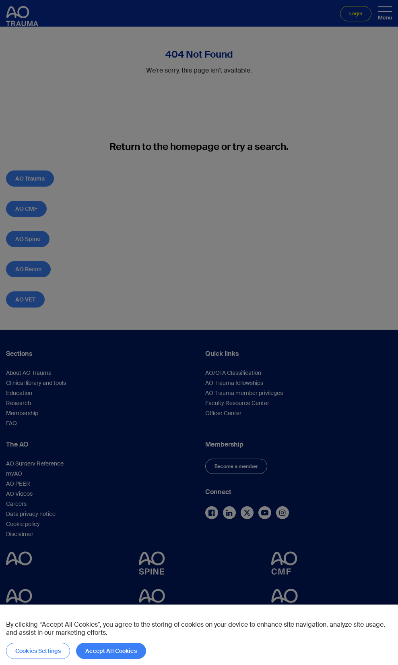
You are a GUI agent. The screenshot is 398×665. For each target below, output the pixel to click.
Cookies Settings (38, 651)
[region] (199, 635)
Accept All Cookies (111, 651)
